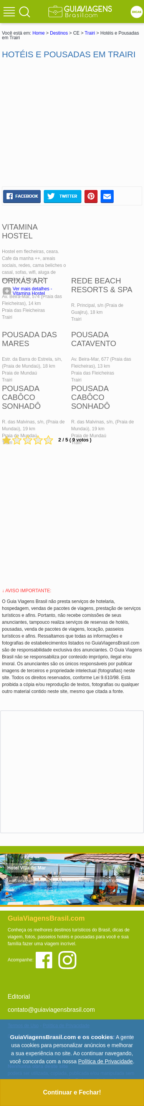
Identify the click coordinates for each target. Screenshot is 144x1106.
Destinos (59, 33)
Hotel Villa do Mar (26, 868)
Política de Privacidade (105, 1061)
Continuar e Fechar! (72, 1092)
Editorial (19, 996)
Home (38, 33)
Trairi (90, 33)
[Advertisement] (72, 123)
